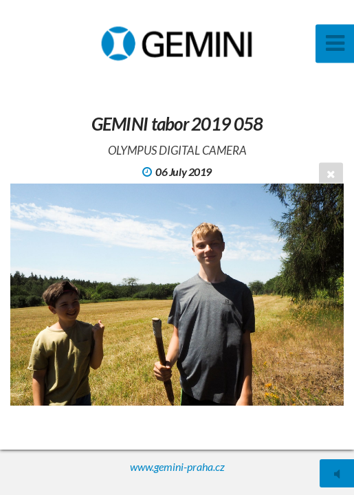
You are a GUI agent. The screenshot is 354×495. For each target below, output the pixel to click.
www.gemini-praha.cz (177, 466)
